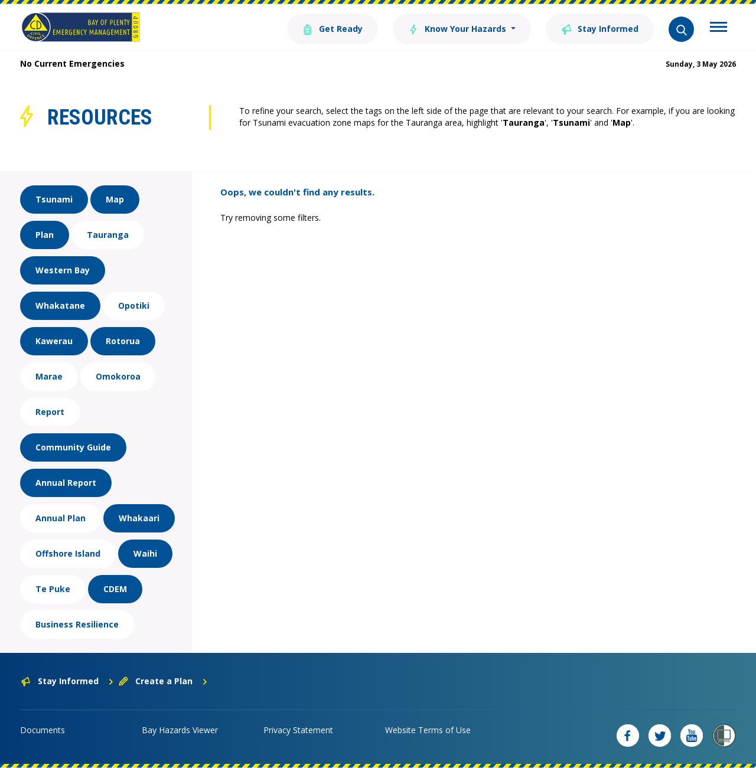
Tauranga (108, 234)
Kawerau (54, 341)
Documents (42, 730)
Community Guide (73, 447)
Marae (49, 376)
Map (115, 199)
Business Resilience (77, 624)
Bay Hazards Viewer (180, 730)
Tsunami (54, 199)
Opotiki (133, 305)
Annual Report (65, 482)
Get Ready (332, 28)
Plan (44, 234)
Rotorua (123, 341)
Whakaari (139, 518)
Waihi (145, 553)
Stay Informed (599, 28)
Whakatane (60, 305)
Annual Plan (60, 518)
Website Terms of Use (428, 730)
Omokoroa (118, 376)
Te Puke (52, 588)
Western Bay (62, 270)
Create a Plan (163, 681)
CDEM (115, 588)
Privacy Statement (298, 730)
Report (49, 411)
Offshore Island (67, 553)
